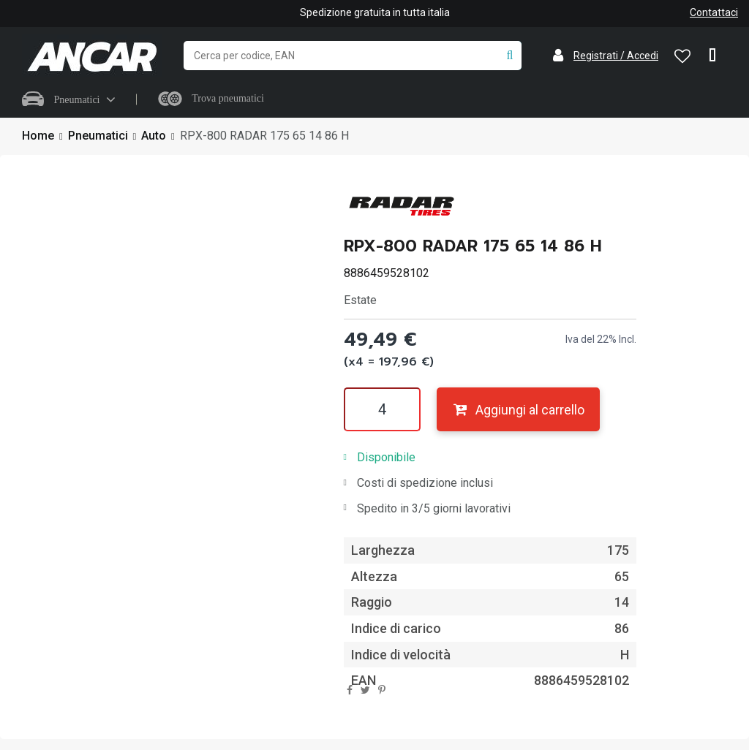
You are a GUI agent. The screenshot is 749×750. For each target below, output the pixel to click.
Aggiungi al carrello (518, 409)
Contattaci (714, 12)
